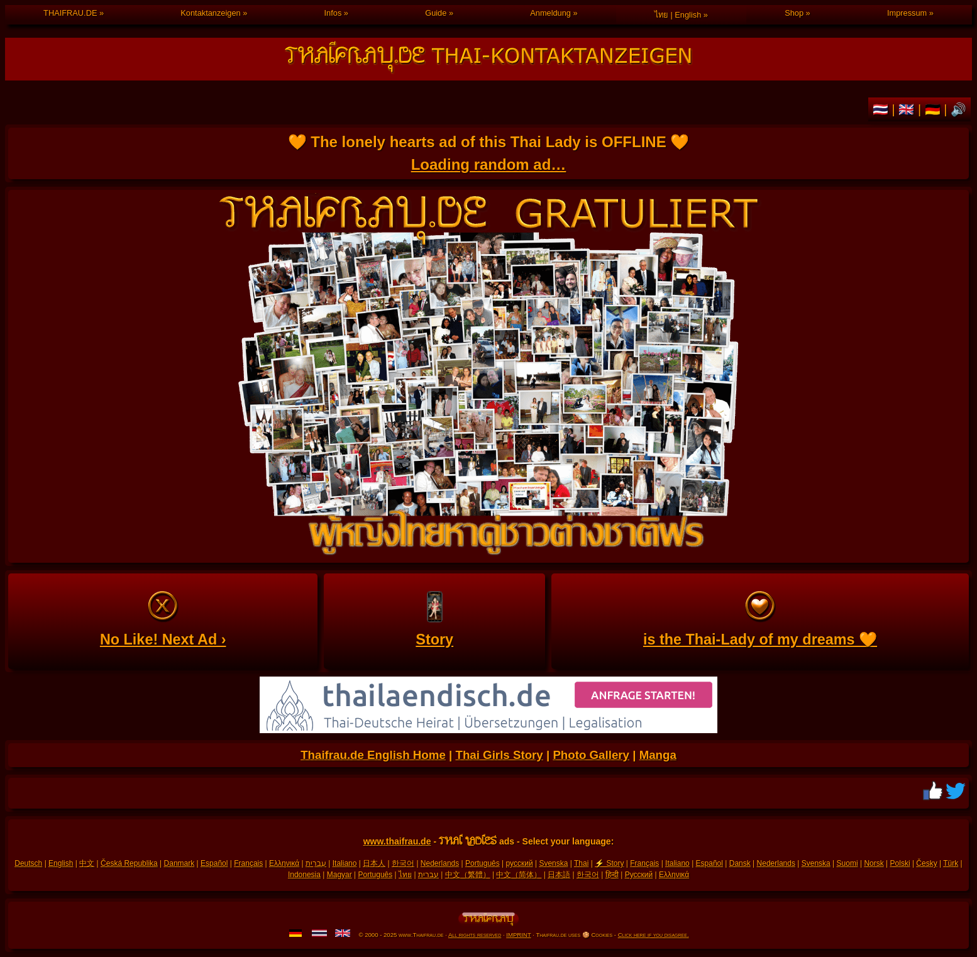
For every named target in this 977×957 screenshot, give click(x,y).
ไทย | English (677, 14)
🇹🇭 (882, 109)
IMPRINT (518, 934)
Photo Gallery (591, 754)
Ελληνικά (284, 863)
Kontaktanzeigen (210, 13)
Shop (794, 13)
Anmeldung (550, 13)
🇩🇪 (934, 109)
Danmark (179, 863)
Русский (639, 874)
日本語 (559, 874)
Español (214, 863)
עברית (428, 874)
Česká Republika (129, 863)
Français (248, 863)
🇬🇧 (908, 109)
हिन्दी (612, 874)
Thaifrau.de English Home (373, 754)
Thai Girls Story (499, 754)
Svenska (553, 863)
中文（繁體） (467, 874)
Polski (900, 863)
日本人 (374, 863)
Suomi (847, 863)
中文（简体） (518, 874)
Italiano (345, 863)
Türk (950, 863)
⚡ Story (609, 863)
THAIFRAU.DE (70, 13)
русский (519, 863)
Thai (581, 863)
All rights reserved (474, 934)
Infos (333, 13)
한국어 (403, 863)
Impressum (907, 13)
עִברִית (316, 863)
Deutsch (28, 863)
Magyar (339, 874)
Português (482, 863)
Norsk (873, 863)
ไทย (405, 874)
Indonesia (304, 874)
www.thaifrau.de (397, 841)
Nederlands (440, 863)
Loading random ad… (488, 164)
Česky (926, 863)
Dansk (740, 863)
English (60, 863)
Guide (435, 13)
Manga (657, 754)
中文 (86, 863)
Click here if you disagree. (653, 934)
